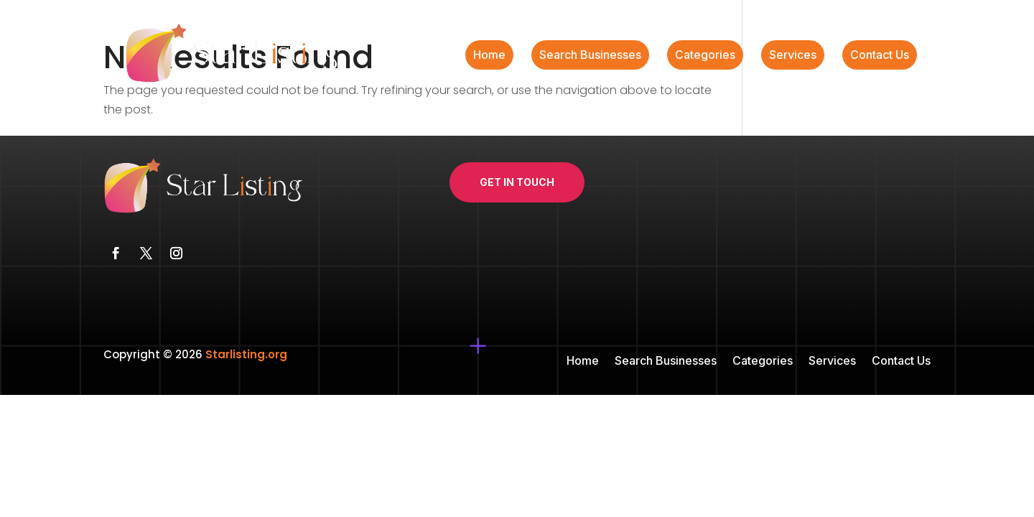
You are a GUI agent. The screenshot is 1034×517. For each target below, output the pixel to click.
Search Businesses (590, 56)
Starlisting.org (246, 354)
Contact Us (879, 56)
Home (489, 56)
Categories (705, 56)
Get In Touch (517, 182)
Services (792, 56)
